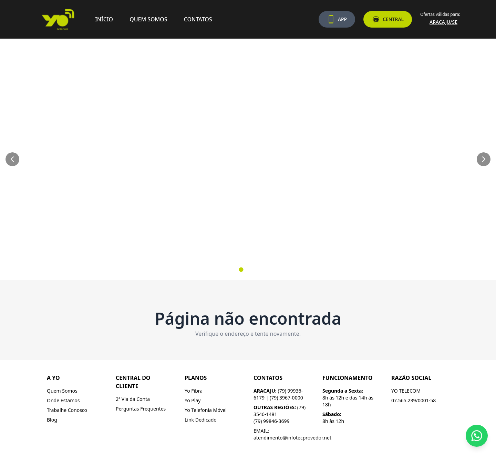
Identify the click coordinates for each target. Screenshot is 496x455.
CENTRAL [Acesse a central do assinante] (388, 19)
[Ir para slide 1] (241, 269)
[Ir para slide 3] (255, 269)
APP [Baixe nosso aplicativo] (337, 19)
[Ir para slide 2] (248, 269)
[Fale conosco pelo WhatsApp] (477, 436)
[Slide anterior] (12, 159)
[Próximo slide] (483, 159)
